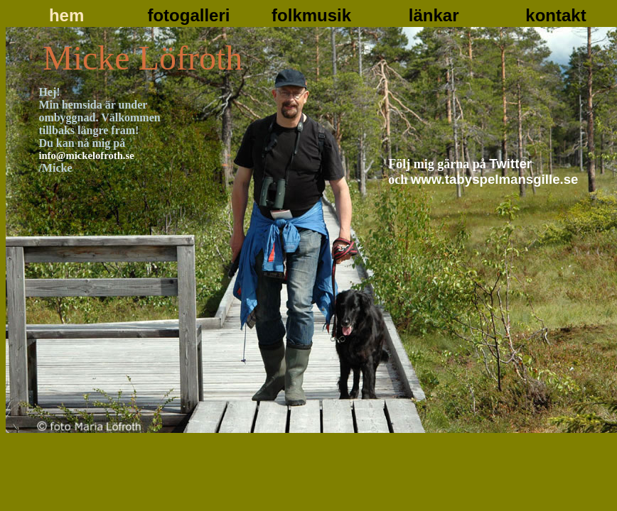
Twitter (510, 163)
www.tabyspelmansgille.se (495, 179)
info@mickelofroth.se (86, 155)
